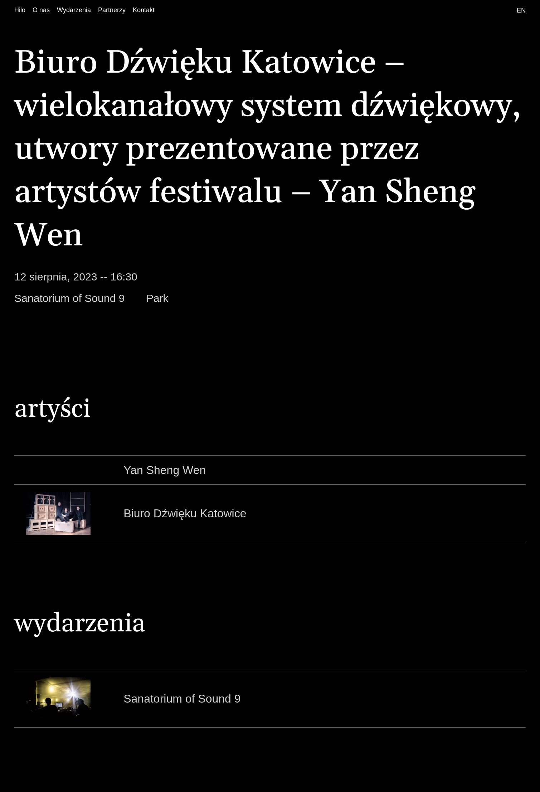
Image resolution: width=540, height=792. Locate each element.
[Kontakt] (143, 10)
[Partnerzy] (111, 10)
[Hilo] (20, 10)
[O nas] (41, 10)
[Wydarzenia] (73, 10)
